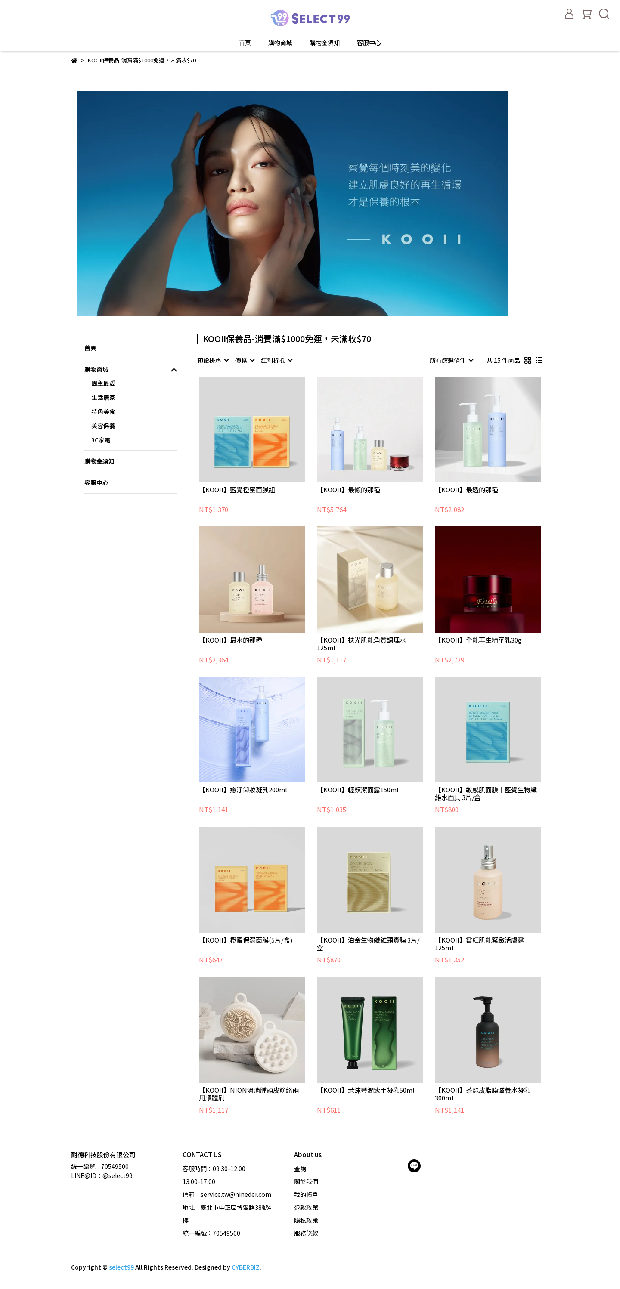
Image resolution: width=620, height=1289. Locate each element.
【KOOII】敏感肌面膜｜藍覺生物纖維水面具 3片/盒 (486, 793)
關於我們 (306, 1181)
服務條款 (306, 1233)
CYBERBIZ (246, 1267)
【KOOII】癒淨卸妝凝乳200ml (243, 790)
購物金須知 (325, 42)
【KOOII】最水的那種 (230, 640)
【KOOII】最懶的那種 (348, 490)
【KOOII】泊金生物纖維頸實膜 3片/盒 (368, 944)
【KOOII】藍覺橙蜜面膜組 (237, 490)
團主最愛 (103, 383)
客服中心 (369, 42)
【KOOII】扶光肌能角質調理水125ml (361, 644)
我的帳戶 (306, 1194)
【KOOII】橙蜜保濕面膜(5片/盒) (245, 940)
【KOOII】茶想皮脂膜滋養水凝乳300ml (482, 1094)
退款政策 (306, 1207)
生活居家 (103, 397)
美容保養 (103, 425)
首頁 (245, 42)
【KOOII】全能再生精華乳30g (478, 640)
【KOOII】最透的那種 (466, 490)
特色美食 (103, 411)
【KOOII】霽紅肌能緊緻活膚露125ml (479, 944)
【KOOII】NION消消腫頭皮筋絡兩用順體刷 (249, 1094)
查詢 (300, 1168)
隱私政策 (306, 1220)
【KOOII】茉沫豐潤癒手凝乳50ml (366, 1090)
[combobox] (212, 360)
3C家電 (101, 440)
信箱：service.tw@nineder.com (227, 1194)
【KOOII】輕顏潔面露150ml (358, 790)
